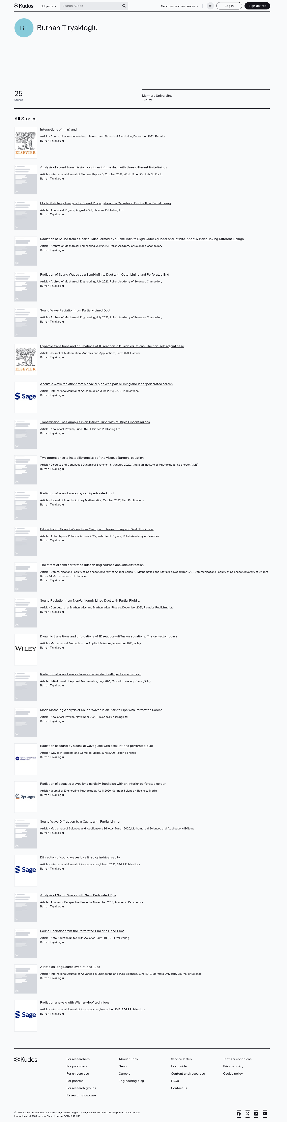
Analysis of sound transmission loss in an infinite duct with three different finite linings (103, 167)
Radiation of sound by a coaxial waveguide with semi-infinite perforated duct (96, 745)
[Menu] (209, 5)
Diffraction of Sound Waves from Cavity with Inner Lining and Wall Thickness (96, 529)
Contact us (179, 1088)
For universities (77, 1073)
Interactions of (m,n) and (58, 129)
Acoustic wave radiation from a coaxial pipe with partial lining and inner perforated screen (106, 383)
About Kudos (128, 1059)
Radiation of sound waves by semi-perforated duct (77, 493)
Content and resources (188, 1073)
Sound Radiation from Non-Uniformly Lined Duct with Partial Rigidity (90, 600)
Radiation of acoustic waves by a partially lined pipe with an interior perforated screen (103, 783)
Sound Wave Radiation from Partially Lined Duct (75, 310)
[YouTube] (265, 1113)
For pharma (74, 1080)
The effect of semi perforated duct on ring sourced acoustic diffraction (92, 564)
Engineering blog (131, 1080)
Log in (228, 5)
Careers (124, 1073)
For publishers (76, 1066)
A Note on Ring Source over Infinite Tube (70, 966)
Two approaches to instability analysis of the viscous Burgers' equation (92, 457)
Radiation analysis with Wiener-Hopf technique (75, 1002)
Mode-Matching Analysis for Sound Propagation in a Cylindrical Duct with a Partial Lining (105, 203)
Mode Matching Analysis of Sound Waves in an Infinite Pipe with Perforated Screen (101, 709)
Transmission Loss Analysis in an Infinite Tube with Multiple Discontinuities (95, 421)
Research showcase (81, 1095)
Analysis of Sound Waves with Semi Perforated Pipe (78, 895)
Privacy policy (233, 1066)
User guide (179, 1066)
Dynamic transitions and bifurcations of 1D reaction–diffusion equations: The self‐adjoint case (108, 636)
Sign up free (257, 5)
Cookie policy (233, 1073)
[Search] (125, 5)
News (123, 1066)
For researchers (77, 1059)
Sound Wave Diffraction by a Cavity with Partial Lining (79, 821)
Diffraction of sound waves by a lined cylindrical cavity (80, 857)
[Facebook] (239, 1113)
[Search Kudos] (91, 5)
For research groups (81, 1088)
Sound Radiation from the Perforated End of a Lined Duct (82, 930)
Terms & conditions (237, 1059)
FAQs (175, 1080)
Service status (181, 1059)
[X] (248, 1113)
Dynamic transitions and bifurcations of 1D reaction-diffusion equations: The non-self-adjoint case (112, 346)
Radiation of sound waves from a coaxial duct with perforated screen (90, 674)
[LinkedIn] (256, 1113)
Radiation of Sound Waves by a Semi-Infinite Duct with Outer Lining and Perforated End (104, 274)
